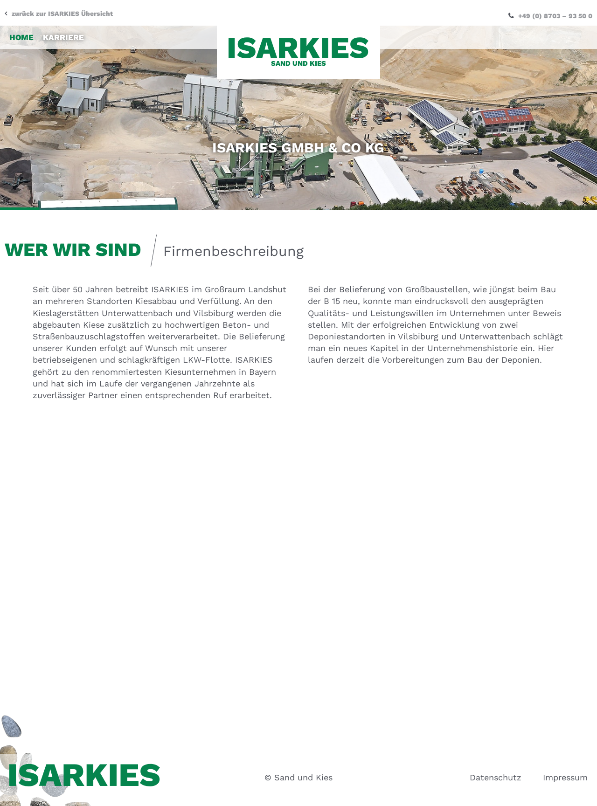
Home (21, 32)
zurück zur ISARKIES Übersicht (62, 9)
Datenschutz (495, 777)
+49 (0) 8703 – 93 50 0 (555, 11)
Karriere (63, 32)
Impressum (565, 777)
